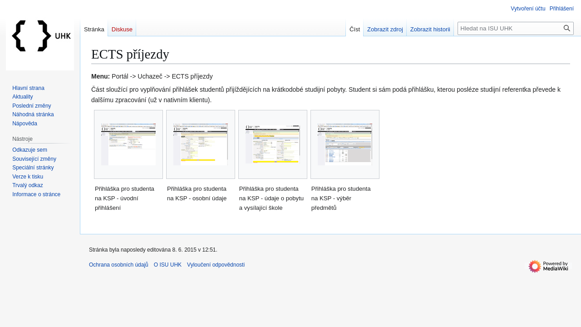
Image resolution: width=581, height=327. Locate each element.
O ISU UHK (168, 265)
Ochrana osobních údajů (118, 265)
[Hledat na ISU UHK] (516, 28)
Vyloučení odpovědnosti (216, 265)
